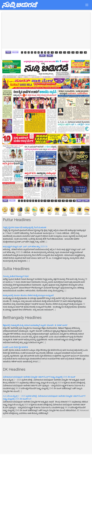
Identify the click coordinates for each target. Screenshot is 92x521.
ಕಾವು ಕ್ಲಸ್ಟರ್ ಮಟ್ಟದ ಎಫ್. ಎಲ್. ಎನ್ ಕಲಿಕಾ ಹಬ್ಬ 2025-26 (25, 246)
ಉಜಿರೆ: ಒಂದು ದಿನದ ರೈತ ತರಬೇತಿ (15, 347)
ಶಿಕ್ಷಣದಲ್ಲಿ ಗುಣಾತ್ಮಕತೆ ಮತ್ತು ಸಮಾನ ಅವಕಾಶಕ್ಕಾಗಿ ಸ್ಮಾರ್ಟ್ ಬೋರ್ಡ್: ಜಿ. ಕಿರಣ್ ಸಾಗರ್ (35, 325)
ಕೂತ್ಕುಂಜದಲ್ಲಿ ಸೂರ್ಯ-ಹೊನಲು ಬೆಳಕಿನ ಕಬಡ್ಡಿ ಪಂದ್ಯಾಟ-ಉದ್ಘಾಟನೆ (28, 295)
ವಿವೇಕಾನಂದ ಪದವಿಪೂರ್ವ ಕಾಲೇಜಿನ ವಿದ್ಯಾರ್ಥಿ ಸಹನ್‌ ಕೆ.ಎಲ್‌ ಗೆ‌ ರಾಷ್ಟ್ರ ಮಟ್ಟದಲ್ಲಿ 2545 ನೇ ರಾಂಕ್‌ (39, 377)
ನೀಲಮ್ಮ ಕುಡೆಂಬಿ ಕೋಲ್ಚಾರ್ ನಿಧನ (16, 276)
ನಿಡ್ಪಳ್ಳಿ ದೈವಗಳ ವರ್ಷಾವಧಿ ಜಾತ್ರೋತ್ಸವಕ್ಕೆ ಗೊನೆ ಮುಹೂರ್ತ (24, 227)
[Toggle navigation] (87, 5)
